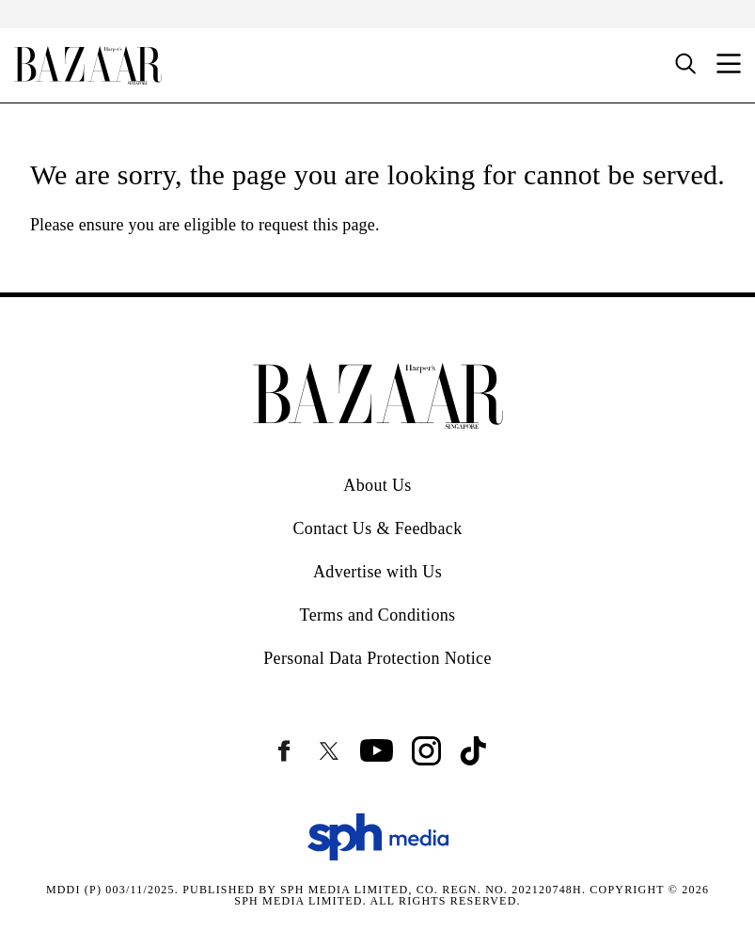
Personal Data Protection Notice (377, 658)
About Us (377, 485)
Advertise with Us (377, 571)
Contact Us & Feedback (377, 528)
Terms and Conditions (378, 615)
